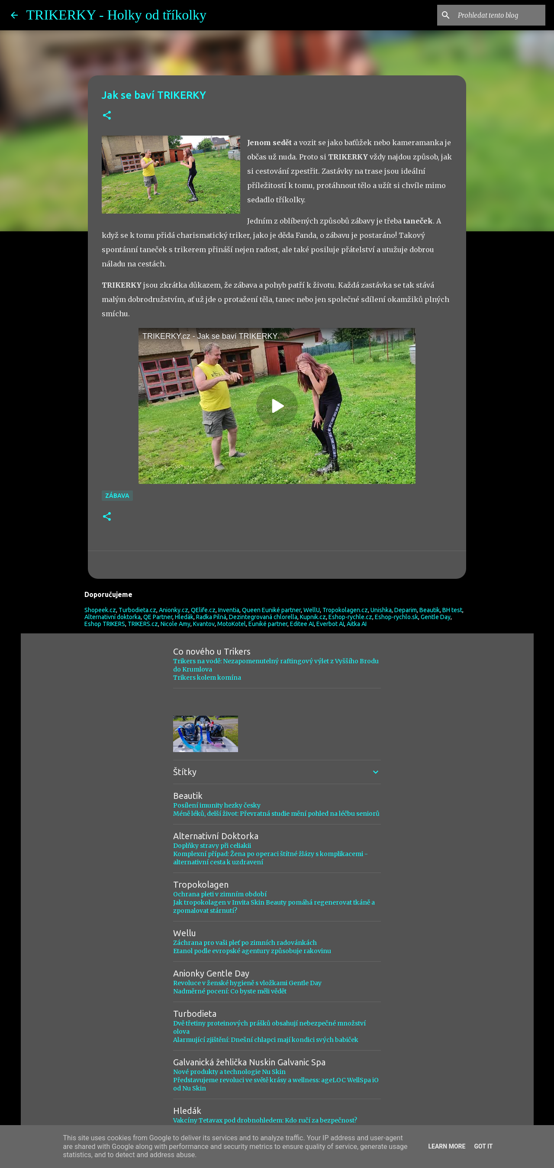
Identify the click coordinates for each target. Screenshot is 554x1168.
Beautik (429, 610)
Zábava (117, 495)
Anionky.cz (173, 610)
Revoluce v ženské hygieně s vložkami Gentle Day (247, 983)
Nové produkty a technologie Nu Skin (229, 1072)
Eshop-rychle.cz (350, 616)
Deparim (405, 610)
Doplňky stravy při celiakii (212, 846)
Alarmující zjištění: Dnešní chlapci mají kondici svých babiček (265, 1040)
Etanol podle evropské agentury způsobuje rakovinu (252, 951)
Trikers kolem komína (207, 677)
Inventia (228, 610)
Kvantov (204, 623)
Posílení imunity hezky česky (217, 805)
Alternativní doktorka (112, 616)
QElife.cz (203, 610)
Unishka (381, 610)
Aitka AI (357, 623)
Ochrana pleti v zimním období (220, 894)
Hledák (184, 616)
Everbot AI (330, 623)
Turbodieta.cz (137, 610)
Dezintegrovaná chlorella (263, 616)
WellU (311, 610)
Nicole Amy (175, 623)
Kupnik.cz (313, 616)
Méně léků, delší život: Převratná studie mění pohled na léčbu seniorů (276, 814)
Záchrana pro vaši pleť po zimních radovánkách (245, 943)
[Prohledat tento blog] (499, 15)
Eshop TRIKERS (104, 623)
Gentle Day (436, 616)
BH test (452, 610)
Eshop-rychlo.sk (396, 616)
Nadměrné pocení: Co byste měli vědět (230, 991)
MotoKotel (231, 623)
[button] (107, 116)
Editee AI (302, 623)
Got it (483, 1146)
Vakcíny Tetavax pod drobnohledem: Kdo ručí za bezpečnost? (265, 1120)
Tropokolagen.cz (345, 610)
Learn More (446, 1146)
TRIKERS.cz (143, 623)
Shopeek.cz (100, 610)
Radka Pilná (211, 616)
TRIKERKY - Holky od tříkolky (116, 15)
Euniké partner (267, 623)
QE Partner (157, 616)
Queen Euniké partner (271, 610)
